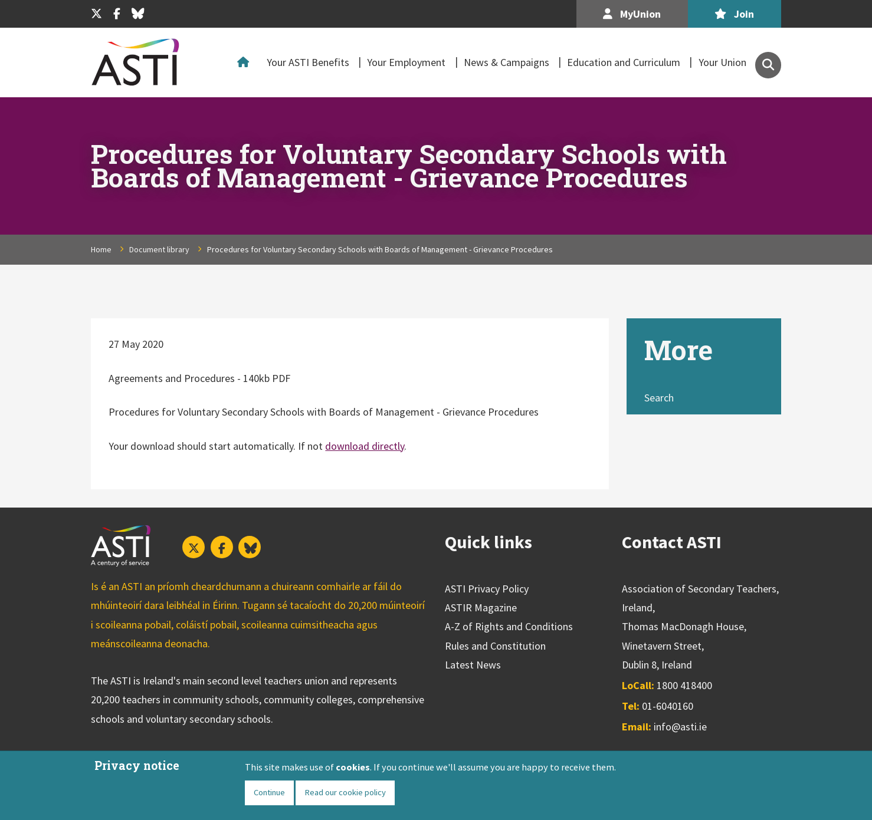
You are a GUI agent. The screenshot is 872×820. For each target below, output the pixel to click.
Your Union (722, 62)
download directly (364, 446)
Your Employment (406, 62)
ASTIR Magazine (481, 607)
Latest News (473, 664)
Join (734, 14)
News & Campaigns (506, 62)
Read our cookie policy (345, 792)
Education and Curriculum (623, 62)
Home (246, 62)
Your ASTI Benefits (308, 62)
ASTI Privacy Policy (487, 588)
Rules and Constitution (495, 646)
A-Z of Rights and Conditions (509, 626)
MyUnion (632, 14)
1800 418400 (684, 685)
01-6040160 (667, 706)
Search (659, 397)
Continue (269, 792)
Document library (159, 249)
